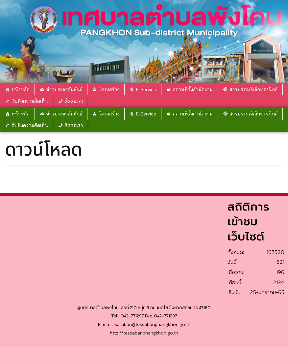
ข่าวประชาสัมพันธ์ (64, 89)
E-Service (146, 89)
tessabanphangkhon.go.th (150, 333)
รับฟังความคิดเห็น (30, 101)
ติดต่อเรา (74, 101)
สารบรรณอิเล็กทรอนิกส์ (253, 89)
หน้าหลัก (21, 89)
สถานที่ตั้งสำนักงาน (193, 89)
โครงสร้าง (109, 89)
